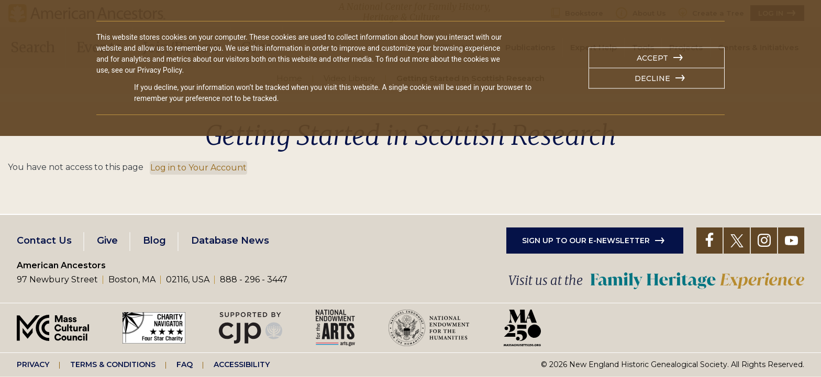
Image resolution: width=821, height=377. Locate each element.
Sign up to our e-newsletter (586, 240)
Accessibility (242, 364)
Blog (154, 240)
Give (107, 240)
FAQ (184, 364)
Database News (230, 240)
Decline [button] (652, 78)
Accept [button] (652, 58)
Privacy (33, 364)
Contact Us (44, 240)
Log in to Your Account (198, 168)
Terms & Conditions (113, 364)
